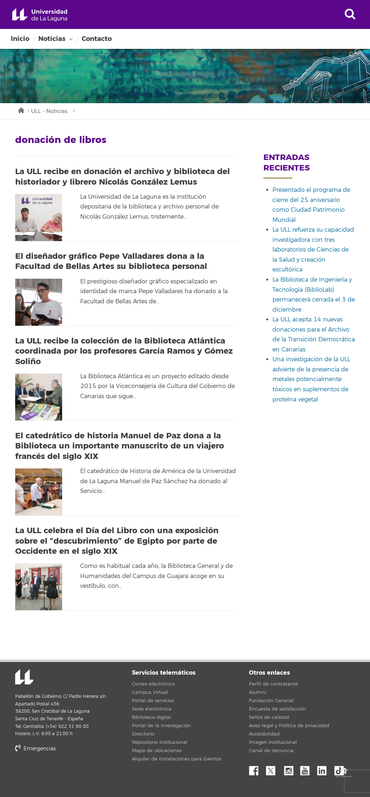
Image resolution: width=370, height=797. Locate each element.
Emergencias (35, 749)
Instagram (290, 769)
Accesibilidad (264, 734)
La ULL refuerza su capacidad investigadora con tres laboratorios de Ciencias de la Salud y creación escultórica (313, 249)
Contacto (97, 38)
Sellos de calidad (269, 717)
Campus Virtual (150, 692)
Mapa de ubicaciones (157, 751)
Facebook (256, 769)
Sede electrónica (151, 709)
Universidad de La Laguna (39, 15)
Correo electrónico (153, 684)
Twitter (273, 769)
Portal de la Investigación (161, 726)
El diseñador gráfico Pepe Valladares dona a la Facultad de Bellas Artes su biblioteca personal (111, 261)
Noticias (51, 38)
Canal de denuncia (271, 751)
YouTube (307, 769)
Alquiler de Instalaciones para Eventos (176, 759)
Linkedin (324, 769)
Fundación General (271, 701)
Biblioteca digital (151, 717)
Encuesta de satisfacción (277, 709)
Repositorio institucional (160, 742)
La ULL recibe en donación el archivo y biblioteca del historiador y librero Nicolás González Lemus (122, 176)
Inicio (20, 38)
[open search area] (350, 14)
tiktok (341, 769)
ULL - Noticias (49, 111)
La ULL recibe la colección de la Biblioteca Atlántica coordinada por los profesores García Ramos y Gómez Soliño (124, 351)
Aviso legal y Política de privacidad (289, 726)
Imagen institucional (273, 742)
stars (69, 773)
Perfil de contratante (273, 684)
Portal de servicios (153, 701)
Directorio (143, 734)
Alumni (257, 692)
